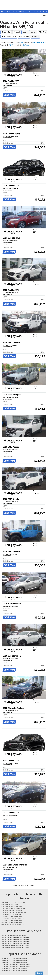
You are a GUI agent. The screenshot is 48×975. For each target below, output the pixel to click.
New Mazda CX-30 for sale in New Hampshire (15, 941)
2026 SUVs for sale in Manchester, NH (13, 908)
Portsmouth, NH (9, 36)
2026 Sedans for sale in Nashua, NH (12, 914)
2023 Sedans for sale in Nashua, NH (12, 924)
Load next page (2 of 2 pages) (24, 885)
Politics (14, 11)
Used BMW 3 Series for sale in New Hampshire (15, 964)
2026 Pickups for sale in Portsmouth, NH (13, 912)
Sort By (35, 36)
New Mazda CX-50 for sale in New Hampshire (15, 937)
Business (21, 11)
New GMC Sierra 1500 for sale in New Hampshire (16, 945)
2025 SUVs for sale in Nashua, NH (11, 916)
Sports (27, 11)
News (8, 11)
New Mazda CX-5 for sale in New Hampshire (14, 935)
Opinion (33, 11)
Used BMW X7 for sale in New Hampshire (14, 970)
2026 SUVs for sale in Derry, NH (11, 905)
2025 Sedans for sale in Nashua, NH (12, 918)
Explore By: (6, 32)
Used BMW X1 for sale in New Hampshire (14, 962)
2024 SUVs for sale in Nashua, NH (11, 920)
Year (25, 32)
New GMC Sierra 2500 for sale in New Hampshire (16, 947)
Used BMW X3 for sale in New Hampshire (14, 958)
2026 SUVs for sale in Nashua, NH (11, 906)
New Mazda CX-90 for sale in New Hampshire (15, 939)
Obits (39, 11)
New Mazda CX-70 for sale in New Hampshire (15, 943)
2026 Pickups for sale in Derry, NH (11, 910)
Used (17, 32)
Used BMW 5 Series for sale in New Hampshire (15, 966)
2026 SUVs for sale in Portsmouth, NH (13, 903)
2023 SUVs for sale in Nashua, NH (11, 922)
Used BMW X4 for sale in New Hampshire (14, 968)
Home (3, 11)
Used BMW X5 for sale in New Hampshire (14, 960)
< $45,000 (24, 36)
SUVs (42, 32)
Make (33, 32)
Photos (44, 11)
